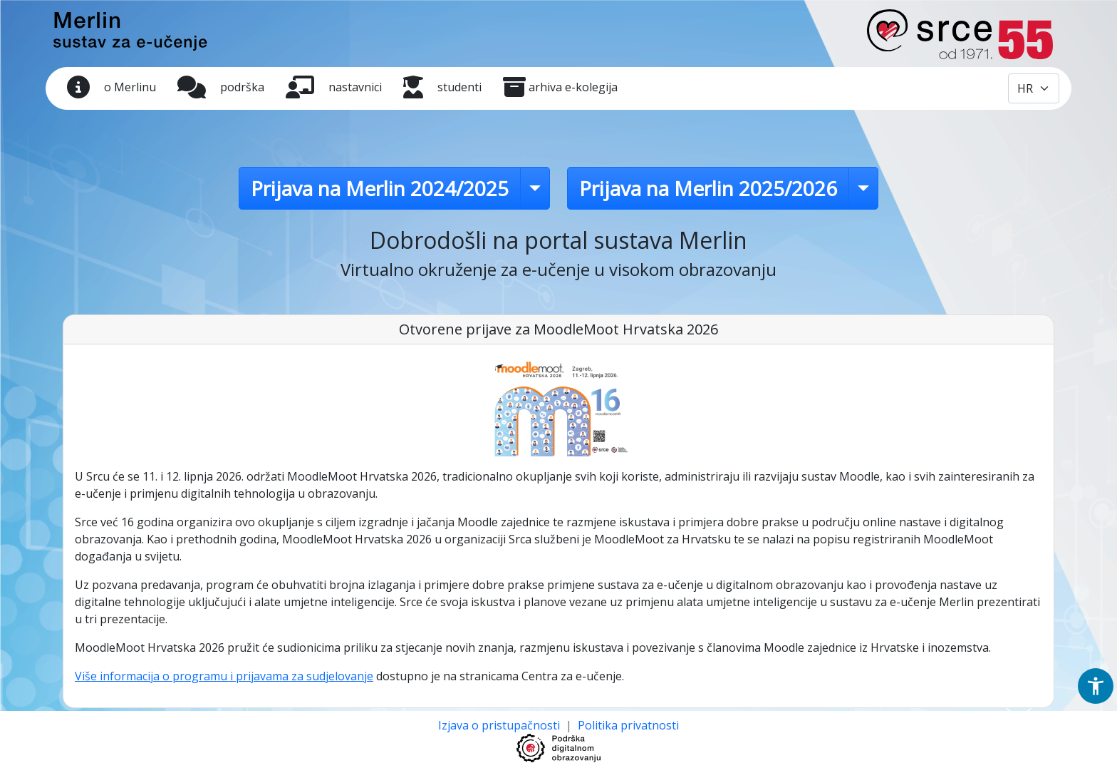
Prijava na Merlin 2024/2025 (380, 188)
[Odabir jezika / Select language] (1033, 88)
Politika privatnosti (628, 725)
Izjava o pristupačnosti (500, 725)
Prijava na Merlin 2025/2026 (708, 188)
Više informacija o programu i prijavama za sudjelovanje (224, 676)
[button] (1095, 686)
